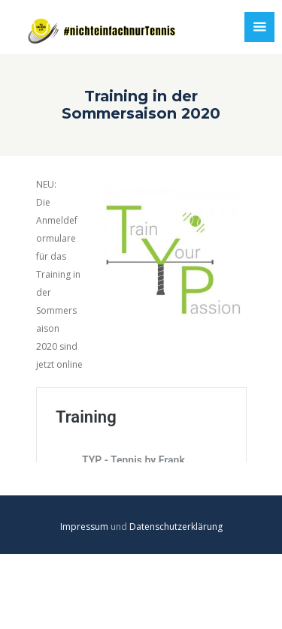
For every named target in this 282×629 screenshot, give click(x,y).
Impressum (85, 601)
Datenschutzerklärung (176, 601)
